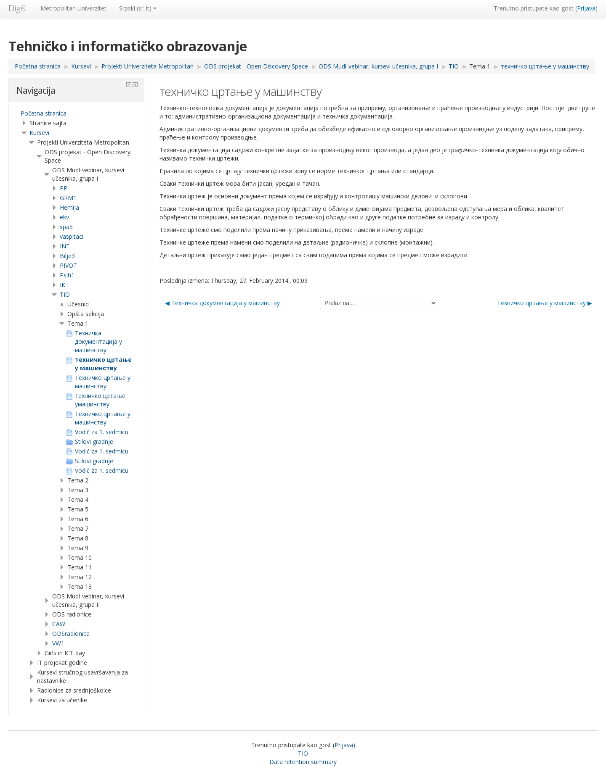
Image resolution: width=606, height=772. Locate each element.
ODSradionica (71, 634)
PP (63, 188)
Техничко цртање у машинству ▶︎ (544, 303)
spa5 (66, 227)
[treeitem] (76, 113)
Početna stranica (43, 113)
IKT (64, 285)
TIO (65, 294)
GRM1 (68, 198)
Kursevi (39, 133)
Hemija (69, 207)
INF (64, 246)
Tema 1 (479, 66)
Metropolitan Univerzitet (73, 8)
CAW (58, 624)
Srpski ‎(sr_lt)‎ (138, 8)
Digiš (17, 8)
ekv (64, 217)
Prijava (586, 8)
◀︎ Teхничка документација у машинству (222, 303)
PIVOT (68, 265)
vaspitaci (71, 236)
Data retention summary (303, 762)
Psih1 (67, 275)
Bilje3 (67, 256)
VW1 (58, 643)
